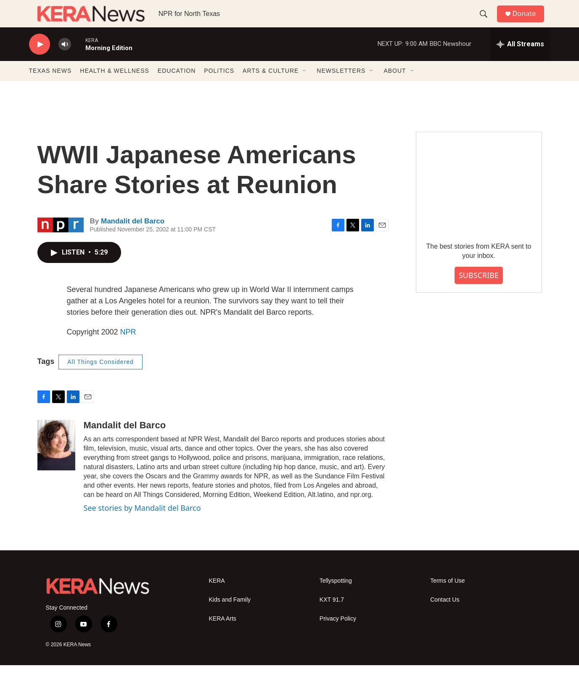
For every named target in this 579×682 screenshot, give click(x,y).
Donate (529, 22)
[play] (39, 61)
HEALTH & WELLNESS (114, 87)
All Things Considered (100, 378)
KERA (217, 597)
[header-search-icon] (487, 22)
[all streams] (520, 61)
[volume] (65, 61)
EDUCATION (177, 87)
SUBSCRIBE (479, 292)
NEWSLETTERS (341, 87)
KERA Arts (222, 635)
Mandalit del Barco (132, 238)
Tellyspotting (336, 597)
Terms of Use (447, 597)
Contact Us (444, 616)
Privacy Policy (338, 635)
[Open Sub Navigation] (304, 87)
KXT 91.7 (332, 616)
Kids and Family (230, 616)
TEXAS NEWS (50, 87)
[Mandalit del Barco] (56, 462)
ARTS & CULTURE (271, 87)
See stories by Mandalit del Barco (142, 525)
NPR (128, 349)
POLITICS (219, 87)
